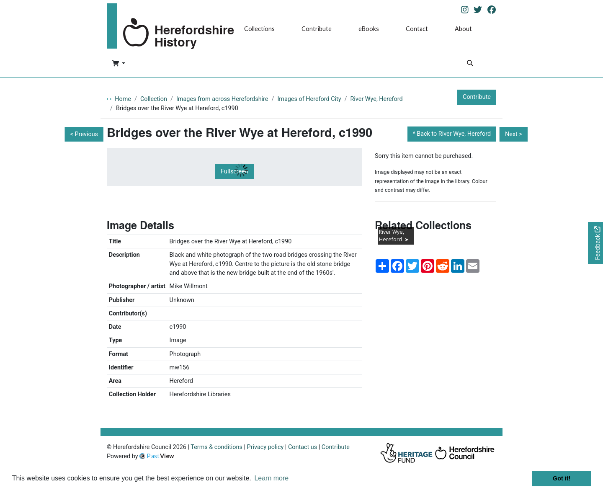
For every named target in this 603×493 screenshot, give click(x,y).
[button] (119, 64)
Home (123, 99)
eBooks (368, 28)
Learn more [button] (271, 478)
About (463, 28)
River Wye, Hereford (376, 99)
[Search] (470, 63)
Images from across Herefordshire (222, 99)
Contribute (317, 28)
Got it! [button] (561, 478)
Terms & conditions (216, 447)
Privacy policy (265, 447)
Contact (417, 28)
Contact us (302, 447)
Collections (259, 28)
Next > (513, 134)
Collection (153, 99)
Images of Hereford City (309, 99)
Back (454, 133)
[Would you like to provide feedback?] (595, 243)
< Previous (84, 134)
